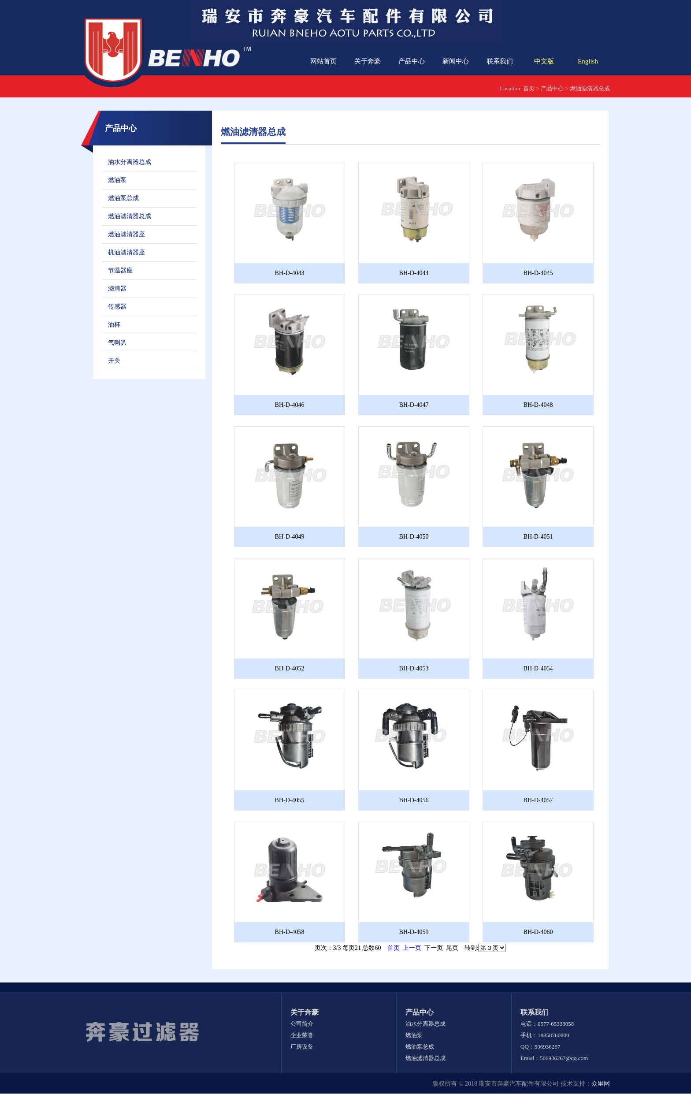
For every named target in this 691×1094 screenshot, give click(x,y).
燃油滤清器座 (126, 234)
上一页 (412, 948)
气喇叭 (117, 342)
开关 (114, 360)
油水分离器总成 (129, 162)
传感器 (117, 306)
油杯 (114, 324)
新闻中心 (455, 61)
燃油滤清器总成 (590, 88)
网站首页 (323, 61)
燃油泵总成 (123, 198)
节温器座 (120, 270)
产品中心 (411, 61)
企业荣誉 (301, 1035)
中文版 (544, 61)
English (588, 61)
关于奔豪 (367, 61)
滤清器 (117, 288)
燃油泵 (117, 180)
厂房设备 (301, 1046)
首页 (529, 88)
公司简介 (301, 1023)
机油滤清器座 (126, 252)
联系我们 (500, 61)
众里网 (600, 1083)
